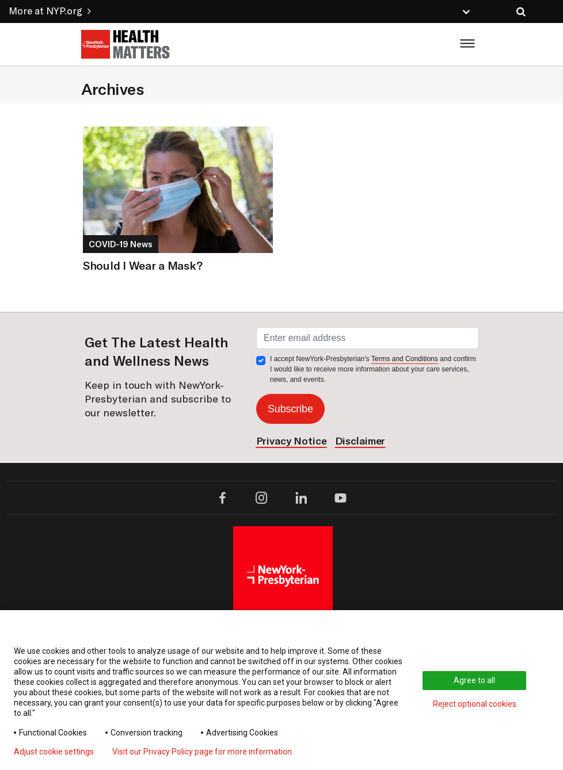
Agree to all (474, 680)
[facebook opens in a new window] (222, 497)
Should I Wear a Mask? (142, 265)
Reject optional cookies (474, 703)
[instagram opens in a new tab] (261, 497)
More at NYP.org (50, 11)
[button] (361, 11)
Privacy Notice (291, 440)
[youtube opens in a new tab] (340, 497)
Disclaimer (360, 440)
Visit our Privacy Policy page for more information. (203, 751)
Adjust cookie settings (54, 751)
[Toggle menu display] (463, 44)
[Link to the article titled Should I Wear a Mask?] (178, 187)
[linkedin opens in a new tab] (301, 497)
